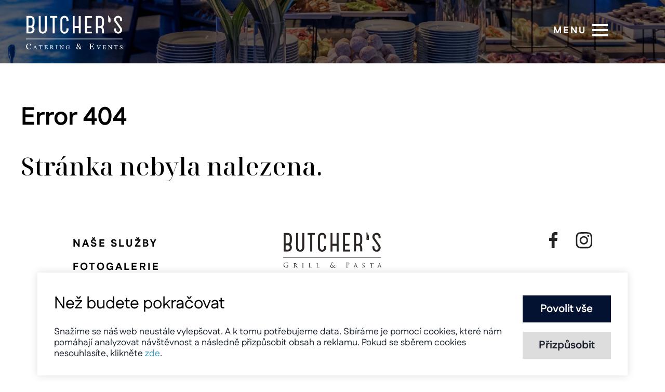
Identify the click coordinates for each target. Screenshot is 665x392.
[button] (600, 30)
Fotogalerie (116, 267)
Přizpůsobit (567, 345)
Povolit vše (566, 309)
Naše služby (115, 243)
